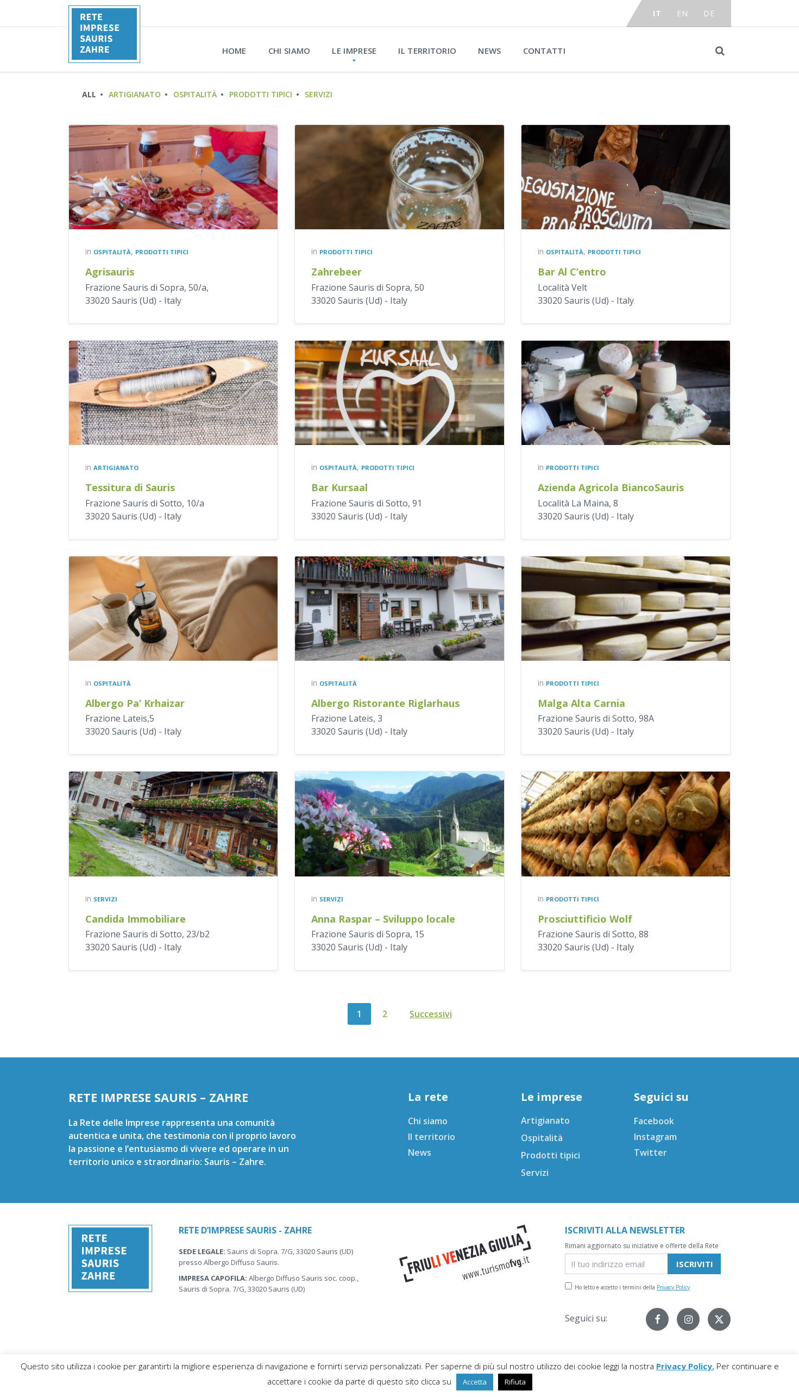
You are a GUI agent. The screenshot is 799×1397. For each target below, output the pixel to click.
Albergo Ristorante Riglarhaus (385, 703)
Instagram (655, 1137)
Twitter (650, 1152)
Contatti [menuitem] (544, 50)
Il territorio (431, 1137)
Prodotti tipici (260, 94)
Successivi (431, 1014)
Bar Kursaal (339, 487)
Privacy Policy (673, 1287)
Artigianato (135, 94)
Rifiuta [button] (515, 1382)
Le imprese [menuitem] (354, 50)
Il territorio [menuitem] (427, 50)
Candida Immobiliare (135, 918)
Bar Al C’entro (572, 271)
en (682, 13)
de (708, 13)
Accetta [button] (475, 1382)
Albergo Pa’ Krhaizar (135, 703)
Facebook (654, 1121)
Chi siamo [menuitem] (289, 50)
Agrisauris (109, 271)
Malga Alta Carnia (581, 703)
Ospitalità (195, 94)
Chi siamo (428, 1121)
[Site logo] (104, 60)
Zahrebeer (336, 271)
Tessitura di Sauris (130, 487)
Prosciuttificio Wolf (585, 918)
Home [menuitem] (234, 50)
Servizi (318, 94)
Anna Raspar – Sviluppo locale (383, 918)
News (419, 1152)
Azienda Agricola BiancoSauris (611, 487)
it (657, 13)
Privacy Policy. (685, 1366)
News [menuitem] (489, 50)
